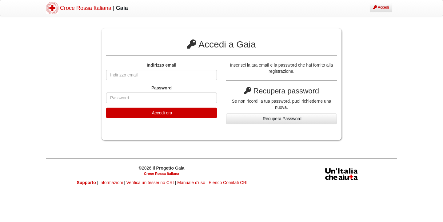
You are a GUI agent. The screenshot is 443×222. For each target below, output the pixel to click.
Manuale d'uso (191, 182)
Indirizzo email (161, 65)
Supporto (86, 182)
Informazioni (111, 182)
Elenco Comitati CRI (228, 182)
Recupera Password (281, 118)
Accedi (381, 7)
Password (161, 87)
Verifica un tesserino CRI (150, 182)
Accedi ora (161, 112)
